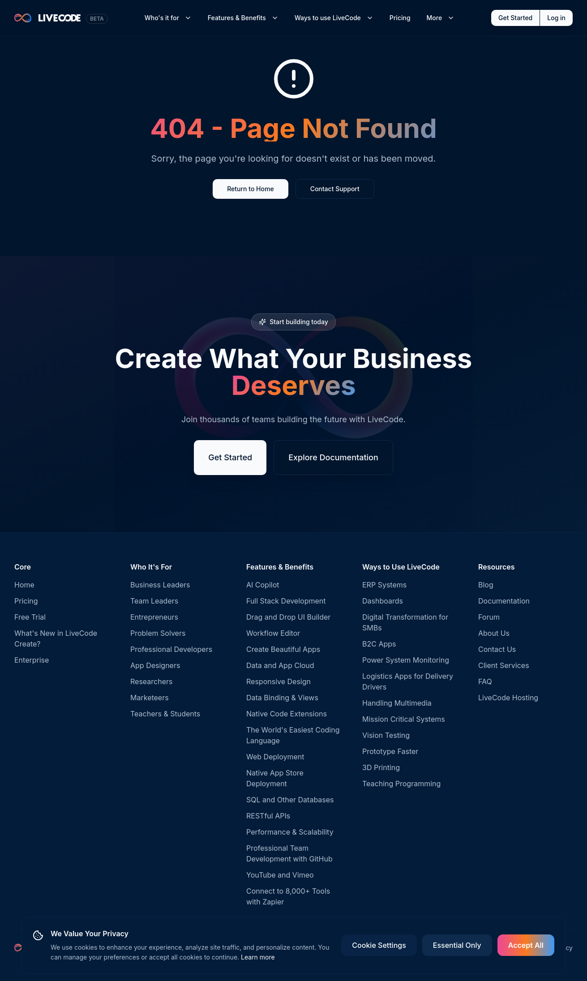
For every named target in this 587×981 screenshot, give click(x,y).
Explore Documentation (333, 457)
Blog (485, 584)
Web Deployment (275, 756)
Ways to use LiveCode (334, 17)
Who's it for (168, 17)
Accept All (526, 945)
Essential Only (457, 945)
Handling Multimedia (397, 702)
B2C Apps (379, 643)
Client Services (503, 665)
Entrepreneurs (154, 617)
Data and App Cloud (280, 665)
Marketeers (149, 697)
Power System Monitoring (405, 659)
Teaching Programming (401, 783)
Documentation (504, 600)
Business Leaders (160, 584)
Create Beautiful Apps (283, 649)
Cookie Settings (379, 945)
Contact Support (335, 189)
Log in (556, 17)
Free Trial (30, 617)
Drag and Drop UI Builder (288, 617)
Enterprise (31, 659)
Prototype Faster (390, 751)
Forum (489, 617)
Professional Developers (171, 649)
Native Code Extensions (286, 713)
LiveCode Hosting (508, 697)
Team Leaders (154, 600)
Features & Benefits (243, 17)
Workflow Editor (273, 633)
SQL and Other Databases (290, 799)
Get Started (515, 17)
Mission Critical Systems (403, 719)
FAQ (485, 681)
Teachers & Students (165, 713)
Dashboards (382, 600)
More (441, 17)
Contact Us (497, 649)
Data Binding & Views (282, 697)
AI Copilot (262, 584)
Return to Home (250, 189)
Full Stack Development (286, 600)
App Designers (155, 665)
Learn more (258, 957)
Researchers (151, 681)
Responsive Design (278, 681)
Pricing (400, 17)
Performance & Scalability (290, 831)
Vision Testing (386, 735)
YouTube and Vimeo (280, 874)
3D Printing (381, 767)
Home (24, 584)
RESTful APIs (268, 815)
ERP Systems (384, 584)
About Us (494, 633)
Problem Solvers (157, 633)
